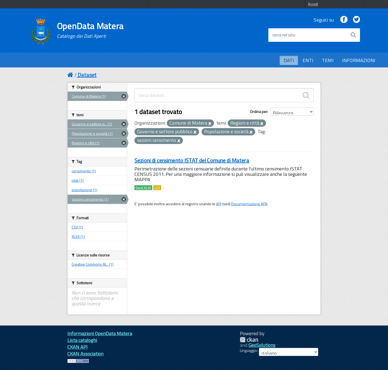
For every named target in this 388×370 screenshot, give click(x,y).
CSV (157, 187)
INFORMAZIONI (358, 60)
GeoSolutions (261, 345)
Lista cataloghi (82, 340)
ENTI (308, 60)
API (218, 204)
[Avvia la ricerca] (353, 35)
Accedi (313, 4)
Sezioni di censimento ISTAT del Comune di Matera (191, 160)
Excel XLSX (143, 187)
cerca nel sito (283, 35)
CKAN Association (85, 353)
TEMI (328, 60)
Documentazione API (248, 204)
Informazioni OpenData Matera (99, 333)
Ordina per (258, 111)
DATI (289, 60)
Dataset (87, 75)
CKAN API (77, 347)
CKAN (249, 339)
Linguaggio (248, 350)
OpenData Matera (90, 30)
